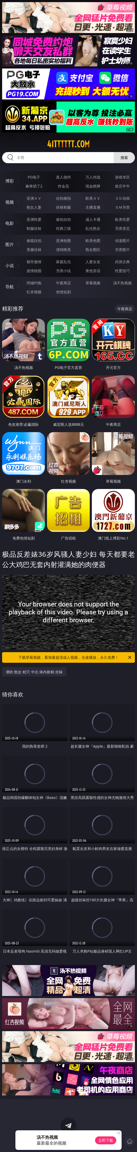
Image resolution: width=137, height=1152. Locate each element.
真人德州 (63, 177)
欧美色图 (92, 240)
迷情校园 (34, 270)
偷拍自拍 (63, 219)
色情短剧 (63, 291)
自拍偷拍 (63, 198)
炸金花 (63, 186)
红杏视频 (34, 291)
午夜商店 (63, 282)
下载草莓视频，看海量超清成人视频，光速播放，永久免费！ (75, 657)
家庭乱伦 (63, 261)
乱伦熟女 (92, 228)
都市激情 (34, 261)
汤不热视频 (122, 282)
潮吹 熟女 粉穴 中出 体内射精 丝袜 (34, 671)
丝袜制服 (63, 207)
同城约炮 (34, 282)
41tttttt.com (68, 144)
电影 (9, 223)
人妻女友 (92, 261)
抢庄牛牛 (122, 186)
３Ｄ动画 (122, 198)
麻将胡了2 (33, 186)
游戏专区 (122, 177)
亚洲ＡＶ (34, 198)
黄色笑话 (92, 270)
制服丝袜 (34, 228)
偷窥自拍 (34, 240)
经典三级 (63, 228)
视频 (9, 202)
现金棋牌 (92, 186)
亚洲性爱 (34, 219)
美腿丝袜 (34, 249)
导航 (9, 287)
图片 (9, 244)
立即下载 (105, 1140)
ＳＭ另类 (122, 207)
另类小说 (63, 270)
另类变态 (122, 228)
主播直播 (92, 207)
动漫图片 (122, 240)
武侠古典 (122, 261)
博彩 (9, 181)
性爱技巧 (122, 270)
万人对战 (92, 177)
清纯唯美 (63, 249)
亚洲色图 (63, 240)
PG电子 (34, 177)
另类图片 (122, 249)
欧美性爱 (122, 219)
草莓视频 (92, 282)
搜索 (124, 157)
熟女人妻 (34, 207)
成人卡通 (92, 219)
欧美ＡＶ (92, 198)
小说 (9, 265)
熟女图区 (92, 249)
